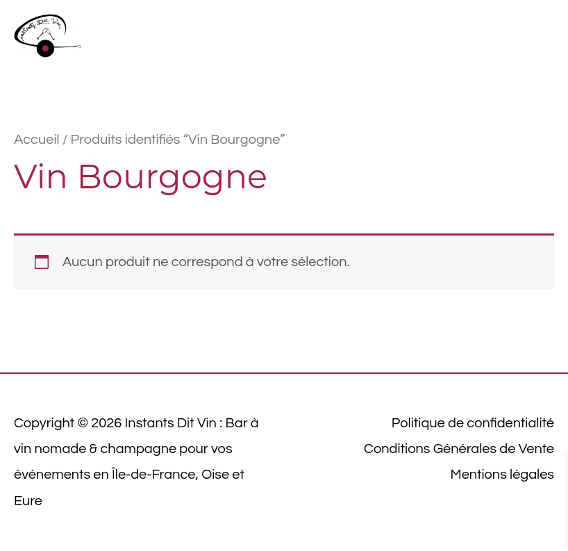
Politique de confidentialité (473, 423)
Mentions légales (502, 475)
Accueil (37, 140)
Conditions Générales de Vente (459, 449)
